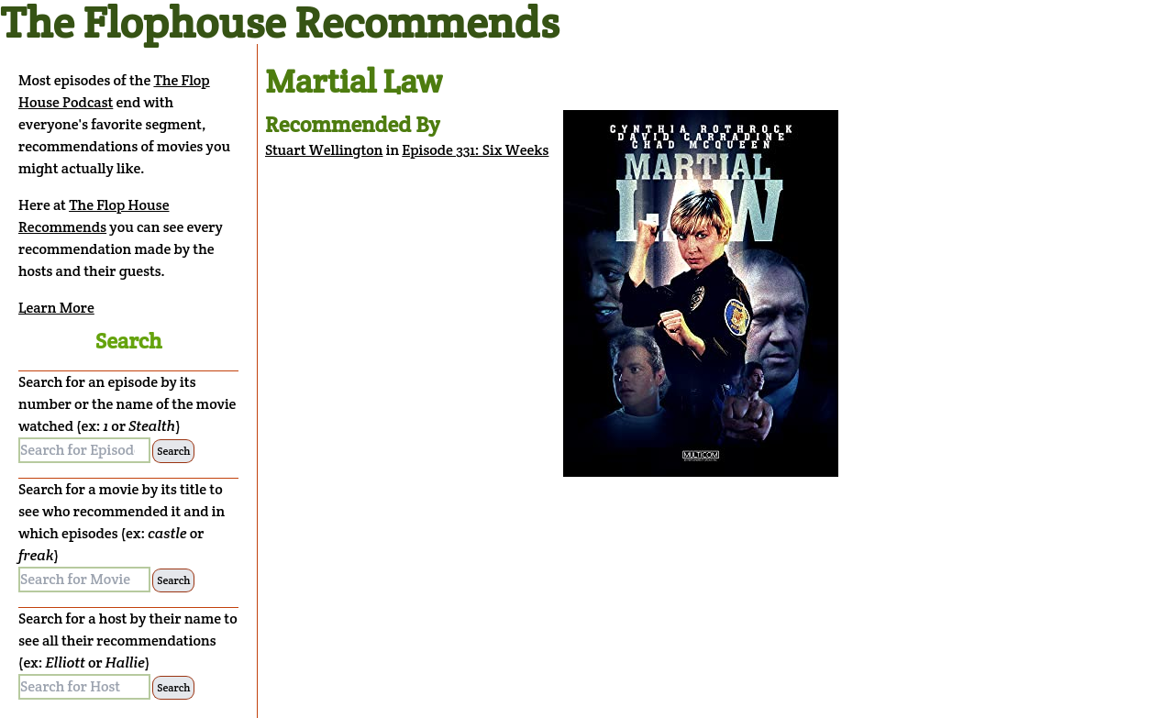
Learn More (56, 307)
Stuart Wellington (324, 150)
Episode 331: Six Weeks (475, 150)
